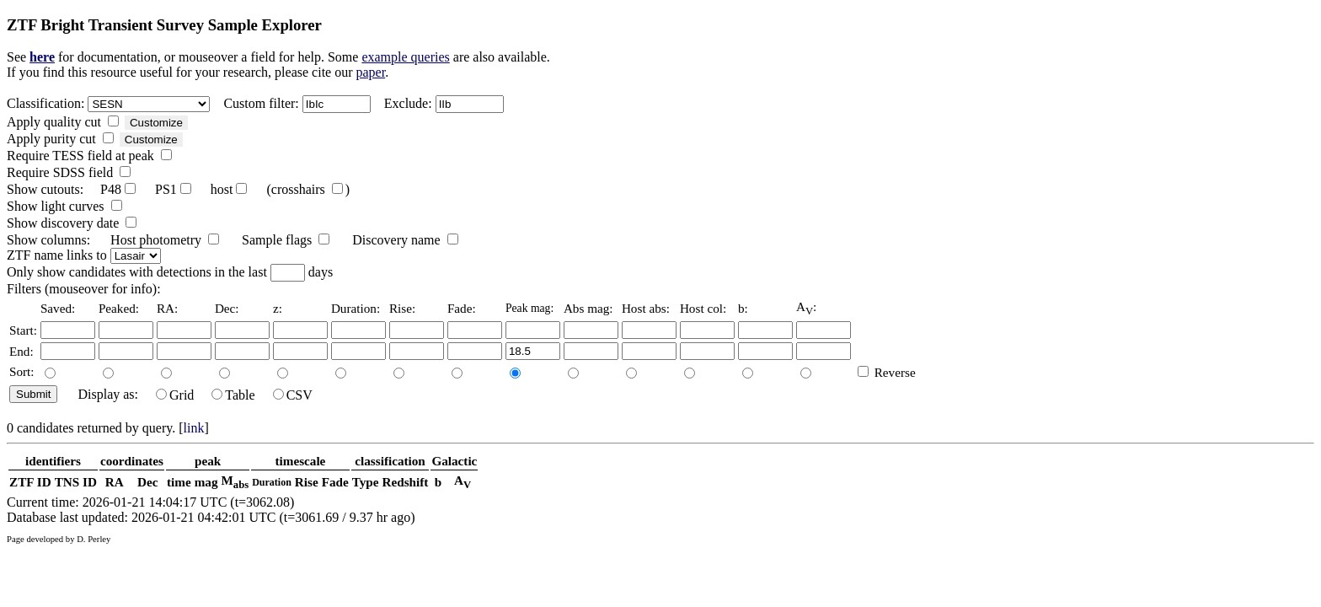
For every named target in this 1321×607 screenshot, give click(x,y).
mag (206, 482)
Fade (335, 482)
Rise (306, 482)
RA (114, 482)
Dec (147, 482)
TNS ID (76, 482)
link (194, 428)
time (179, 482)
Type (365, 482)
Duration (271, 482)
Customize (156, 122)
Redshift (405, 482)
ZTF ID (30, 482)
